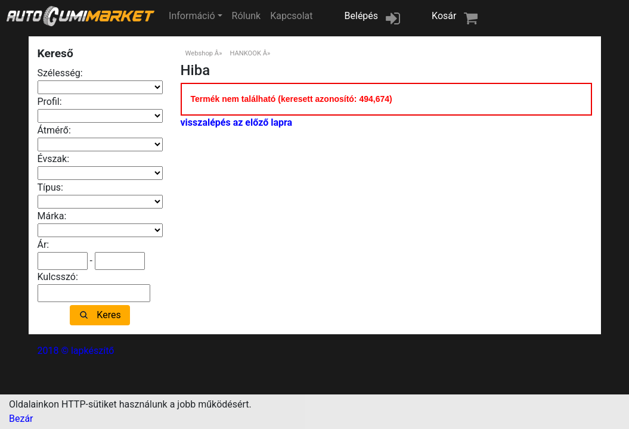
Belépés (362, 15)
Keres (108, 315)
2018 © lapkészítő (76, 350)
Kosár (444, 15)
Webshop (199, 53)
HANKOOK (245, 53)
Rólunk (246, 15)
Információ (192, 15)
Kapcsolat (291, 15)
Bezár (21, 418)
